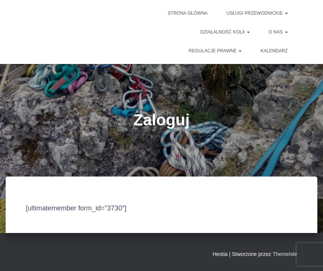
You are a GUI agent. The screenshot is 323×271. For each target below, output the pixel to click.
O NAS (278, 32)
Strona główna (188, 13)
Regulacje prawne (215, 50)
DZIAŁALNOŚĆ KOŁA (225, 32)
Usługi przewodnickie (257, 13)
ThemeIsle (284, 254)
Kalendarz (274, 50)
